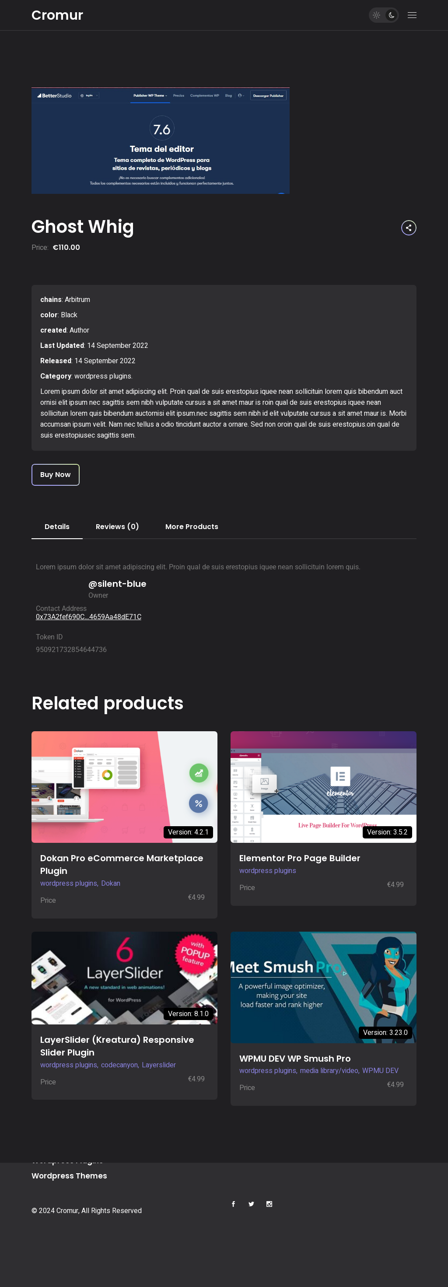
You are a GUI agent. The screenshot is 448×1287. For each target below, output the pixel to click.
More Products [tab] (191, 527)
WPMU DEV (380, 1071)
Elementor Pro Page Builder (299, 858)
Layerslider (159, 1065)
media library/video (329, 1071)
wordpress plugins (102, 376)
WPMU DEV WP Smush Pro (295, 1058)
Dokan (110, 883)
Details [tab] (57, 527)
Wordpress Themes (69, 1176)
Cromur (57, 15)
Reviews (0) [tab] (117, 527)
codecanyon (119, 1065)
